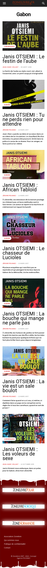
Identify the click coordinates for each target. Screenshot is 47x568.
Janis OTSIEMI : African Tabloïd (20, 187)
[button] (4, 3)
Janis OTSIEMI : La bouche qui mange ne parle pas (23, 318)
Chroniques (9, 46)
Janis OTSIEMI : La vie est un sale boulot (23, 386)
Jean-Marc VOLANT (11, 67)
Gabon (7, 105)
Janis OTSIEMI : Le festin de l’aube (23, 59)
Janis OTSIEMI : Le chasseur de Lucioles (23, 253)
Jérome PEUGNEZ (9, 130)
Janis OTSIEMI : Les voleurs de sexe (20, 453)
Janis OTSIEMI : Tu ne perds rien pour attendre (23, 119)
